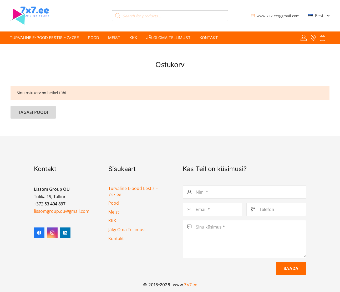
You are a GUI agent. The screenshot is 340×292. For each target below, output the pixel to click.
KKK (112, 221)
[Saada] (291, 268)
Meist (113, 212)
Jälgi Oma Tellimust (127, 229)
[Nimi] (244, 192)
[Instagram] (52, 232)
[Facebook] (39, 232)
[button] (319, 16)
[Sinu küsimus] (244, 239)
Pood (113, 203)
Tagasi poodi (33, 112)
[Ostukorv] (322, 38)
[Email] (212, 209)
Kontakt (116, 238)
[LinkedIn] (65, 232)
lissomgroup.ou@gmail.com (61, 211)
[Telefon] (276, 209)
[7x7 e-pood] (30, 16)
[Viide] (304, 37)
